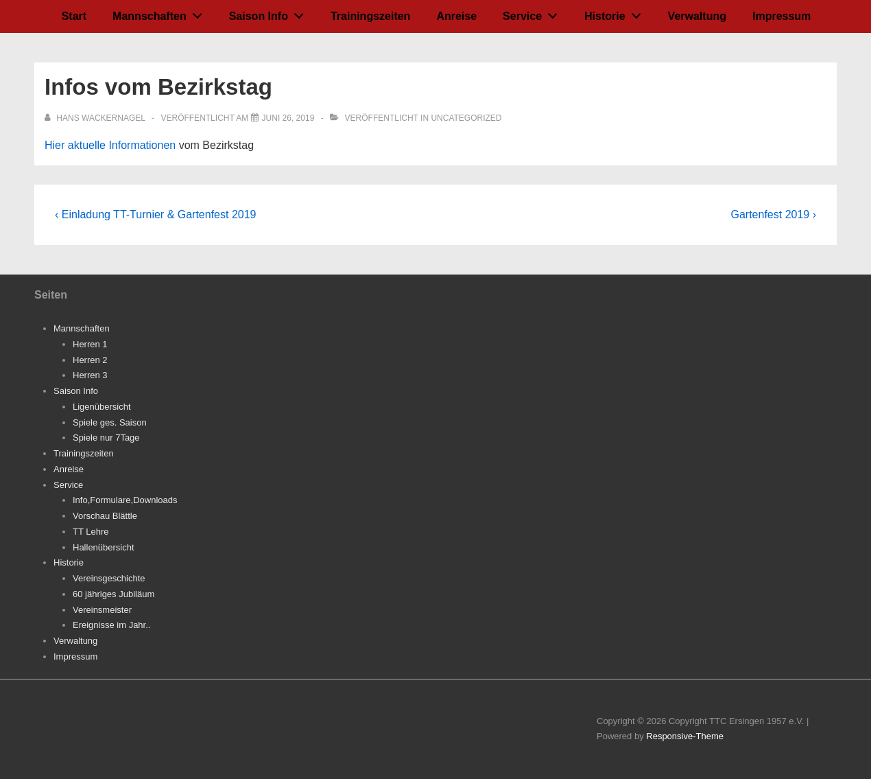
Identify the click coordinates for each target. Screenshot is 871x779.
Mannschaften (160, 13)
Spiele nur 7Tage (106, 437)
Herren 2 (90, 360)
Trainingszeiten (370, 16)
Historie (616, 13)
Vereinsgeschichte (109, 578)
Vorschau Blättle (105, 516)
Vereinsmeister (102, 610)
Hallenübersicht (103, 547)
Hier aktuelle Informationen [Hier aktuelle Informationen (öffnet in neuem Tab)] (112, 145)
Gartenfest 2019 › (773, 214)
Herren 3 (90, 375)
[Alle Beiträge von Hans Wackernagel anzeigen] (96, 118)
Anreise (456, 16)
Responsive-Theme (685, 736)
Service (534, 13)
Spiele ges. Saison (110, 422)
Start (74, 16)
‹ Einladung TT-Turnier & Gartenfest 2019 (155, 214)
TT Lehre (91, 531)
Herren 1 (90, 344)
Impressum (781, 16)
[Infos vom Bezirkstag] (288, 118)
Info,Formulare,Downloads (125, 500)
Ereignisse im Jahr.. (111, 625)
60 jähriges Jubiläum (113, 594)
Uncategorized (466, 118)
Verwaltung (697, 16)
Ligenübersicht (102, 407)
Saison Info (270, 13)
